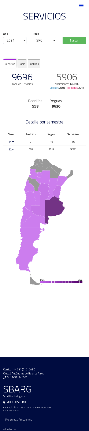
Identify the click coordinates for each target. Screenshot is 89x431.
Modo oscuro (16, 402)
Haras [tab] (22, 64)
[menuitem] (54, 210)
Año (5, 34)
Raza (36, 34)
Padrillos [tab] (34, 64)
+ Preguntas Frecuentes (17, 419)
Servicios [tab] (9, 64)
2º (11, 149)
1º (11, 142)
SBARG (15, 5)
